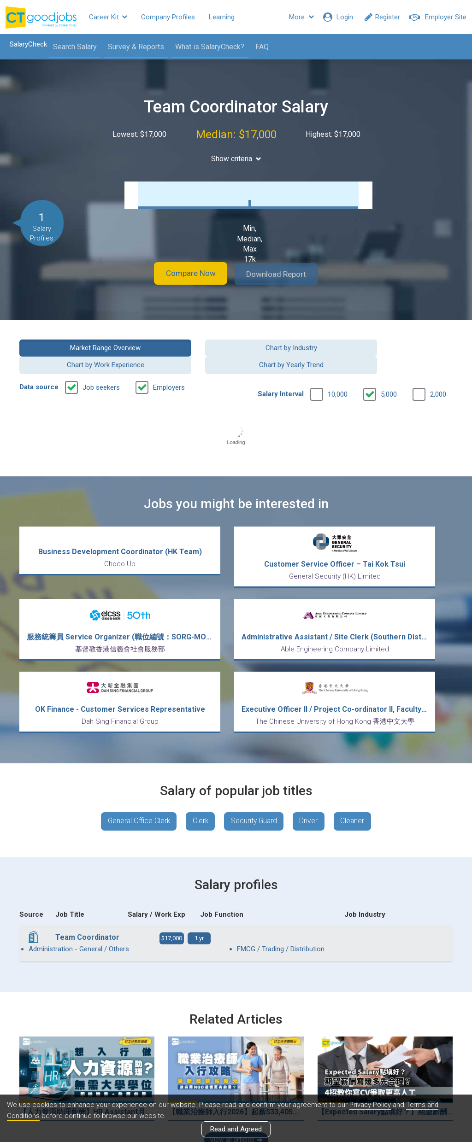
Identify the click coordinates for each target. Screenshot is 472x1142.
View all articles (236, 1043)
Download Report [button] (282, 274)
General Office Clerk (135, 733)
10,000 (338, 376)
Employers (169, 369)
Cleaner (357, 733)
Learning (222, 17)
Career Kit (108, 17)
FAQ (259, 46)
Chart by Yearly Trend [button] (404, 347)
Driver (312, 733)
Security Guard (255, 733)
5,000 (389, 376)
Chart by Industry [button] (180, 347)
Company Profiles (168, 17)
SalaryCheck (25, 44)
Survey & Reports (133, 46)
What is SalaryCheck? (207, 46)
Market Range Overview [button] (68, 347)
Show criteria (236, 158)
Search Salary (72, 46)
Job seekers (101, 369)
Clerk (199, 733)
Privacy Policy (370, 1105)
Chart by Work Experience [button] (291, 347)
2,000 (438, 376)
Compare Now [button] (185, 274)
